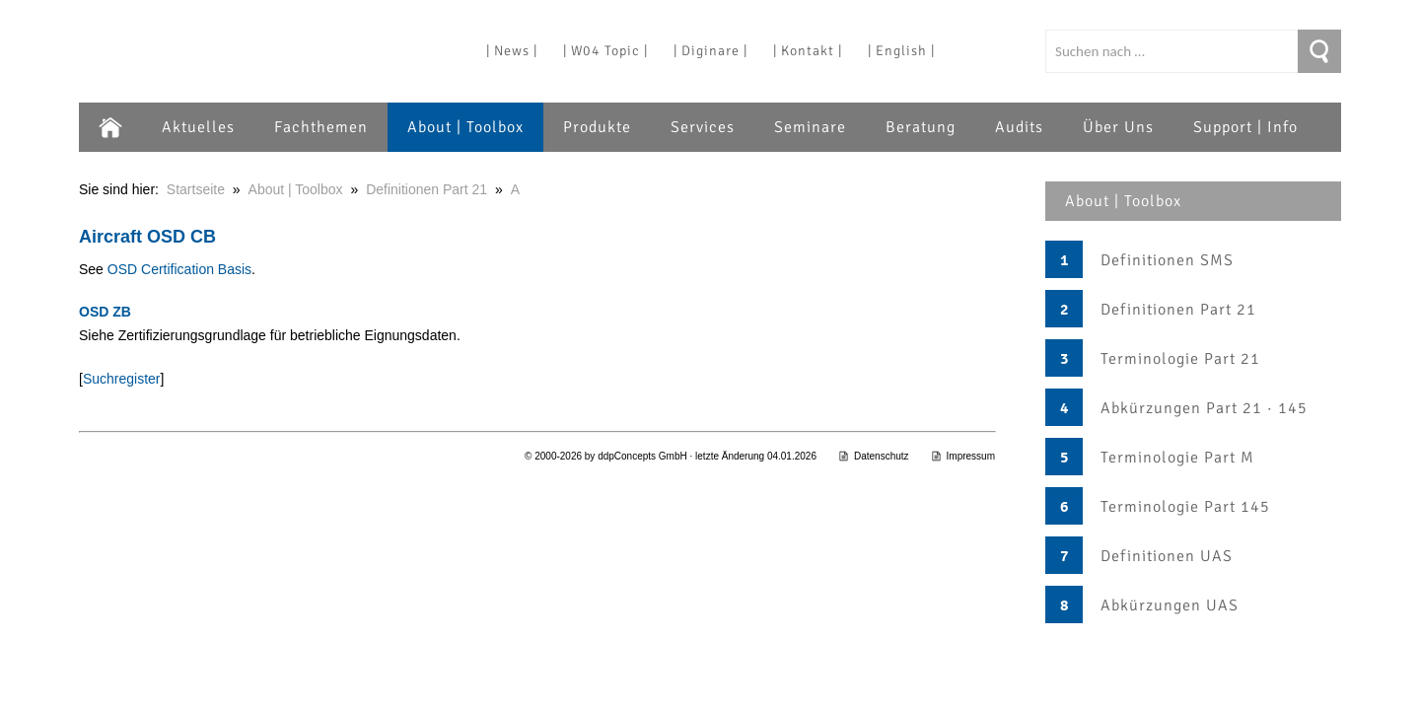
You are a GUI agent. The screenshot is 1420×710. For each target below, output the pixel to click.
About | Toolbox (465, 127)
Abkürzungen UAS (1169, 605)
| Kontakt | (807, 50)
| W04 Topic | (605, 50)
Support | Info (1245, 127)
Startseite (196, 189)
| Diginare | (710, 50)
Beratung (921, 127)
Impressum (963, 456)
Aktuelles (198, 127)
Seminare (810, 127)
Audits (1019, 127)
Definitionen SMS (1167, 260)
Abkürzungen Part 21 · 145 (1204, 408)
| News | (511, 50)
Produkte (597, 127)
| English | (901, 50)
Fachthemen (321, 127)
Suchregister (122, 379)
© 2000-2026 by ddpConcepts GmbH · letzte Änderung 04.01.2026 (670, 456)
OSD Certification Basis (179, 269)
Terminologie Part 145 (1185, 507)
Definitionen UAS (1166, 556)
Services (703, 127)
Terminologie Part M (1177, 457)
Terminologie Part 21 (1180, 359)
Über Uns (1118, 127)
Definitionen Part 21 (1178, 310)
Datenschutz (873, 456)
